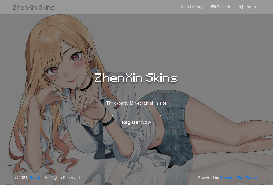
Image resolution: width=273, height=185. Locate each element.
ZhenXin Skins (34, 7)
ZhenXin (36, 177)
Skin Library (192, 7)
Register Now (136, 122)
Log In (247, 7)
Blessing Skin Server (238, 177)
